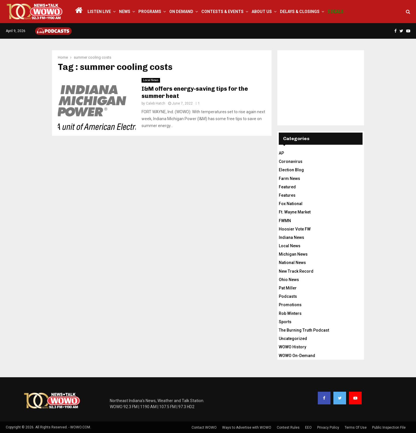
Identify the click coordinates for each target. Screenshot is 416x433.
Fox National (290, 203)
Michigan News (293, 254)
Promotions (290, 304)
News (124, 11)
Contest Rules (288, 427)
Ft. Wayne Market (295, 212)
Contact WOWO (204, 427)
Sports (285, 321)
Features (287, 195)
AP (281, 153)
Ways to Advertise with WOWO (246, 427)
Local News (151, 80)
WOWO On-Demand (297, 355)
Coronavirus (290, 161)
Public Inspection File (389, 427)
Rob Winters (290, 313)
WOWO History (292, 347)
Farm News (289, 178)
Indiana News (291, 237)
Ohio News (289, 279)
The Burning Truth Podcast (304, 330)
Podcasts (288, 296)
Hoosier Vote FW (295, 229)
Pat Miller (288, 288)
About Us (262, 11)
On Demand (181, 11)
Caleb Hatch (155, 103)
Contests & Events (222, 11)
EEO (308, 427)
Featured (287, 187)
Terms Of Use (356, 427)
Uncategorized (293, 338)
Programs (149, 11)
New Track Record (296, 271)
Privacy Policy (328, 427)
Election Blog (291, 170)
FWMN (285, 220)
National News (292, 262)
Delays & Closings (300, 11)
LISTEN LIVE (99, 11)
